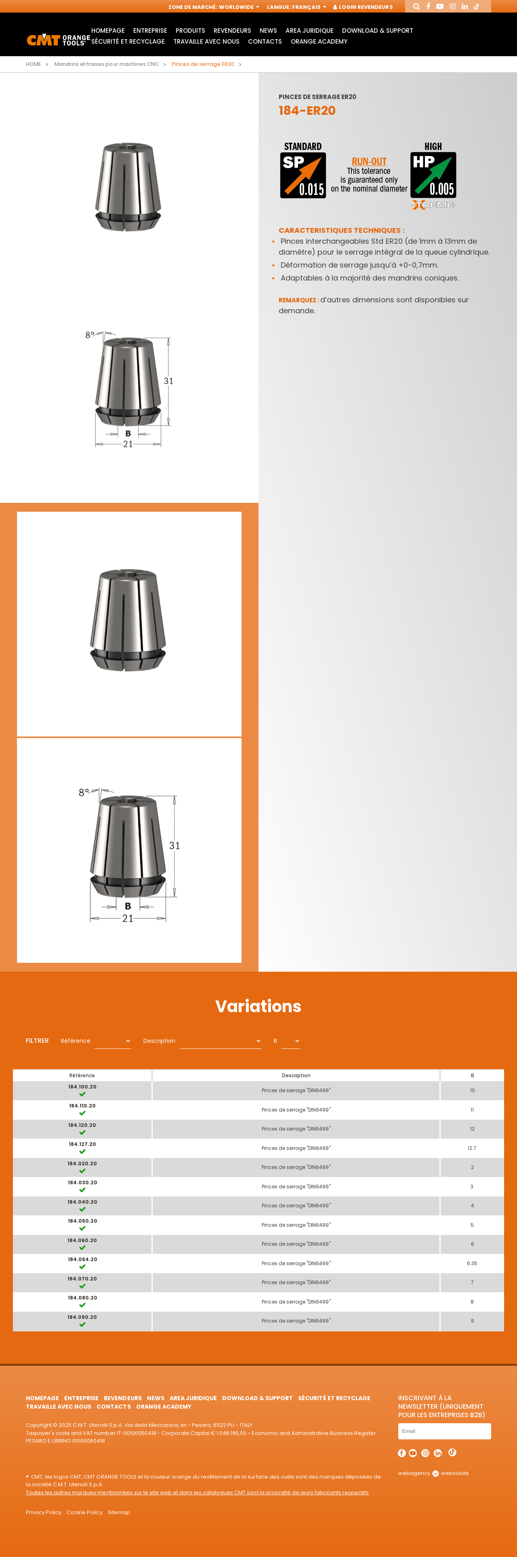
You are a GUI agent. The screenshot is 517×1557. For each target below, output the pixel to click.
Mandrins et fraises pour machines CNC (107, 64)
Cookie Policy (84, 1512)
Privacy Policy (43, 1512)
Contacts (265, 41)
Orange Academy (319, 41)
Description (159, 1041)
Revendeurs (232, 30)
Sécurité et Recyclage (128, 41)
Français (308, 7)
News (268, 30)
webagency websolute (433, 1473)
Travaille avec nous (206, 41)
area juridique (309, 30)
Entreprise (150, 30)
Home (33, 64)
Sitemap (119, 1512)
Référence (75, 1041)
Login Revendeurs (363, 7)
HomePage (108, 30)
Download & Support (377, 30)
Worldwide (238, 7)
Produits (190, 30)
